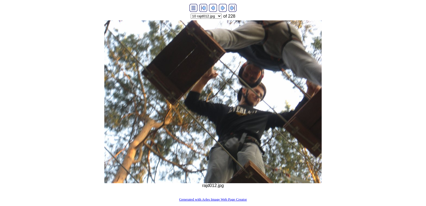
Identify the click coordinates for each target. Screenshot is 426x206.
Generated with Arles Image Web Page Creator (213, 199)
